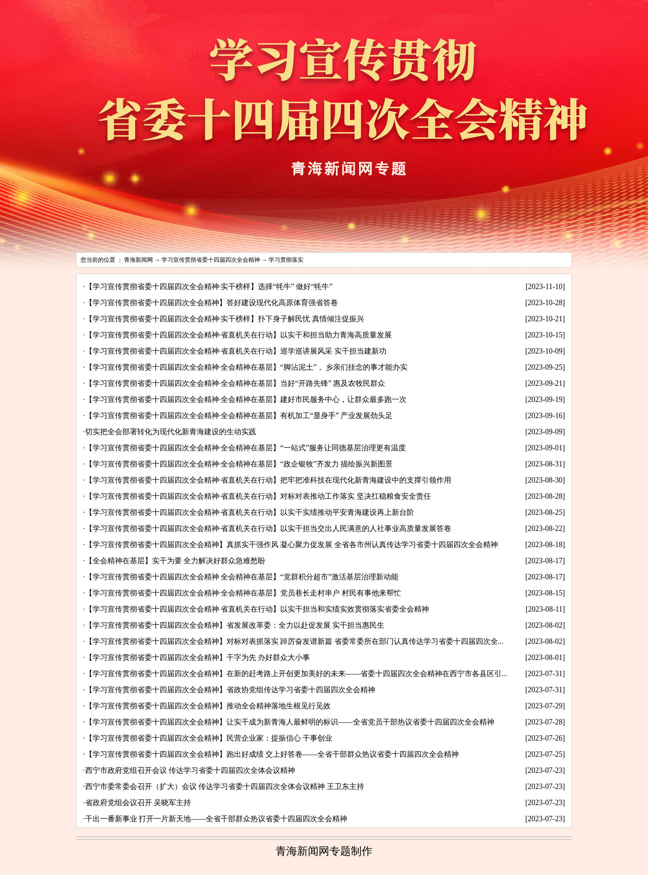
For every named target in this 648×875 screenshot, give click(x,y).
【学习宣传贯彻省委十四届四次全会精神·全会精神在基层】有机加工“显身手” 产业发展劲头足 (239, 415)
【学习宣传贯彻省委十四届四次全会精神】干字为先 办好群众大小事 (197, 657)
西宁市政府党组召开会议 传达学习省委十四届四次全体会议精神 (190, 770)
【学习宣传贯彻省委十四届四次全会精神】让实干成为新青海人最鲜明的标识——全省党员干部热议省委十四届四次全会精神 (289, 722)
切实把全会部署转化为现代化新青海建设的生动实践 (170, 432)
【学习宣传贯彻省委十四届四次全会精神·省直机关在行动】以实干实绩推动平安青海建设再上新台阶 (250, 512)
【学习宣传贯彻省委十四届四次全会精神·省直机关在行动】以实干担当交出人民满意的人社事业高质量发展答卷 (268, 528)
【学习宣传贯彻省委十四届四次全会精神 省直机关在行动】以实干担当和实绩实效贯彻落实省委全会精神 (257, 609)
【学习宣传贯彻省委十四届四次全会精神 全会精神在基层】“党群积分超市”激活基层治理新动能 (241, 577)
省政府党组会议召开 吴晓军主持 (138, 802)
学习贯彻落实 (286, 260)
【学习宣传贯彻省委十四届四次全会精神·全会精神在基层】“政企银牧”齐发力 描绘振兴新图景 (239, 464)
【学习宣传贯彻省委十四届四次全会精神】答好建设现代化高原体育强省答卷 (211, 303)
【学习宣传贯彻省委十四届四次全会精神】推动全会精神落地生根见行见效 (208, 706)
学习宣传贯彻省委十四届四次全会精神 (211, 260)
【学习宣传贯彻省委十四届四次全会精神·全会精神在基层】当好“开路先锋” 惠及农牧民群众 (235, 383)
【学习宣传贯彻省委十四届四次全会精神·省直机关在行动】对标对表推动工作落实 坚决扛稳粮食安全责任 (258, 496)
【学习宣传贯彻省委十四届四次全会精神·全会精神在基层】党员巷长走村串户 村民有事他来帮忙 (243, 593)
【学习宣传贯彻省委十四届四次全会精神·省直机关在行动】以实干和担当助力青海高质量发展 (238, 335)
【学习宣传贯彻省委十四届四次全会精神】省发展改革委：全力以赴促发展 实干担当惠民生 (235, 625)
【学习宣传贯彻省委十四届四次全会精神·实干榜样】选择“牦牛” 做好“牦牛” (209, 286)
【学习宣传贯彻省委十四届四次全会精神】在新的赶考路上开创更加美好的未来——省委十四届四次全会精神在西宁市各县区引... (296, 673)
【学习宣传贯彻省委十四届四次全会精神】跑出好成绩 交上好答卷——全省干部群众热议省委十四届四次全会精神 (272, 754)
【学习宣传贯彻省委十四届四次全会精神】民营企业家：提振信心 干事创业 (209, 738)
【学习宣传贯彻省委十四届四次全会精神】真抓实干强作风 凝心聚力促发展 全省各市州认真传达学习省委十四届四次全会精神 (291, 544)
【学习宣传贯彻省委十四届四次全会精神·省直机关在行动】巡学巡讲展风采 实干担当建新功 (235, 351)
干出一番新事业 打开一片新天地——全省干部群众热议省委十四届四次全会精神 (216, 819)
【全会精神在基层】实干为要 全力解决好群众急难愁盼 (175, 561)
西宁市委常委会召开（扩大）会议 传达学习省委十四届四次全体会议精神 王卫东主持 (224, 786)
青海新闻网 (138, 260)
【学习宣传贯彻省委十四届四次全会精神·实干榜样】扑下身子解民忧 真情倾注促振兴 (224, 319)
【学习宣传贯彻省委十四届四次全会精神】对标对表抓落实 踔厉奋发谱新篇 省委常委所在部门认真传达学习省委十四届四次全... (294, 641)
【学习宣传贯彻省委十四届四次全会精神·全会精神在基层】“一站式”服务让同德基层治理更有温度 (245, 448)
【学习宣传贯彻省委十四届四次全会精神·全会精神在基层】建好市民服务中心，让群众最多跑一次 (246, 399)
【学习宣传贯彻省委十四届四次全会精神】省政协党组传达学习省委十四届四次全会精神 (230, 690)
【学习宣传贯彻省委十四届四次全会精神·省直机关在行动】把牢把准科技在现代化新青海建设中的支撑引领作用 (268, 480)
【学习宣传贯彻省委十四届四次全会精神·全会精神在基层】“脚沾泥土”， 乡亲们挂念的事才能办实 (246, 367)
